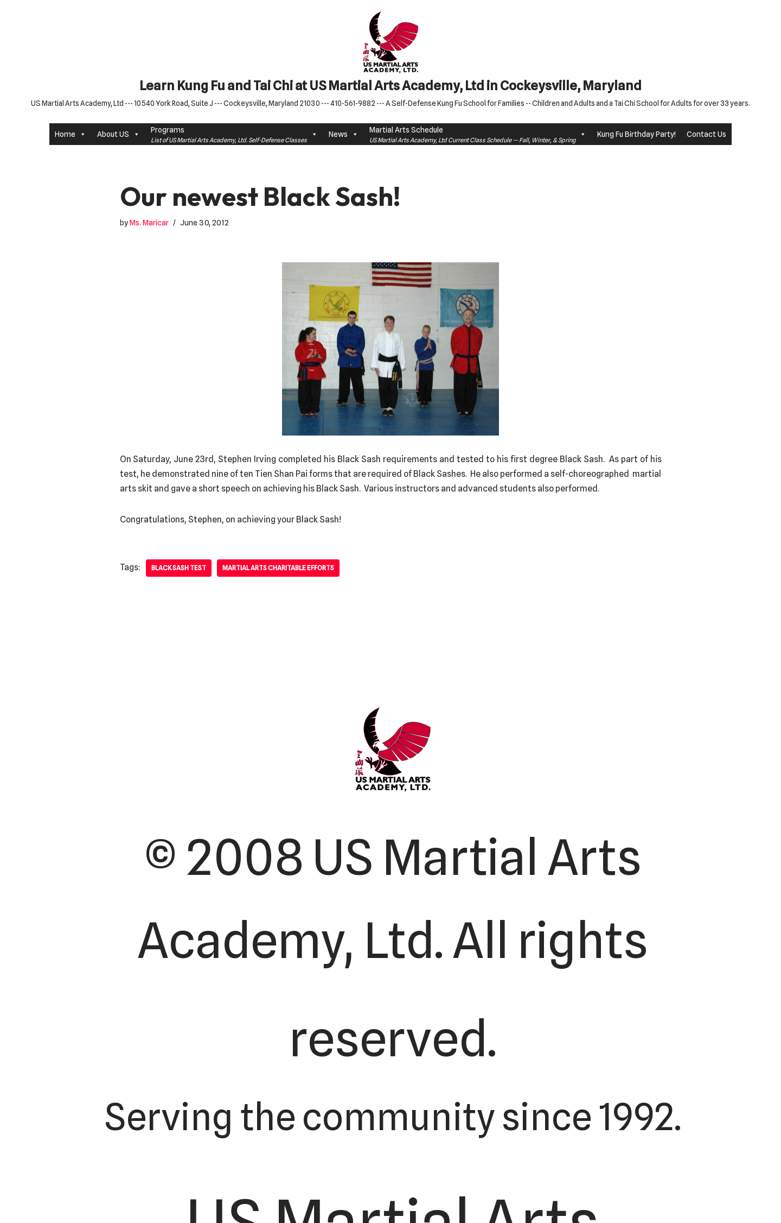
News (344, 134)
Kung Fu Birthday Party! (636, 134)
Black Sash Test (179, 568)
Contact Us (706, 134)
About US (118, 134)
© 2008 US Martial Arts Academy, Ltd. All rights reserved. (392, 948)
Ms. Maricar (149, 222)
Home (70, 134)
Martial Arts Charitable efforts (280, 568)
